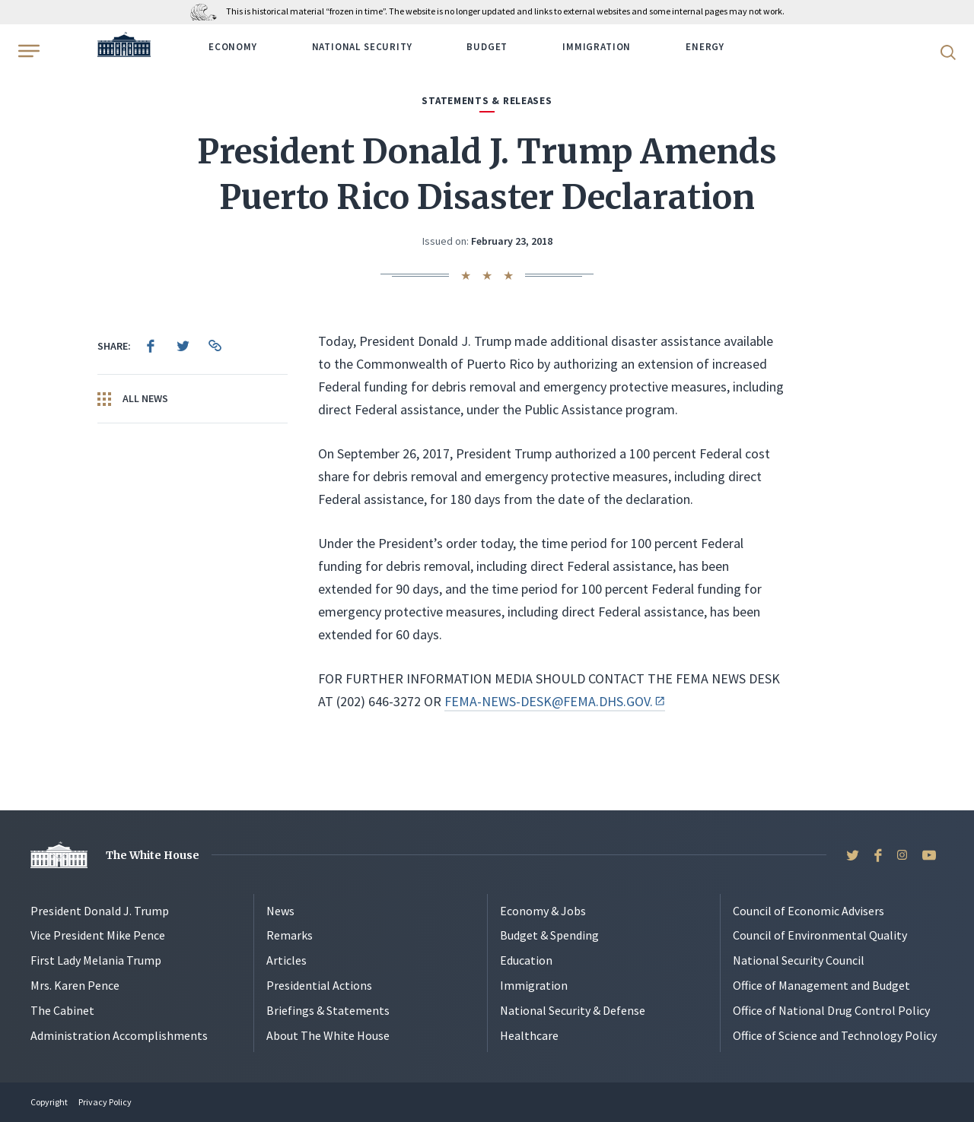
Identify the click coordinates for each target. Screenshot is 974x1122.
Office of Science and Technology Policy (835, 1035)
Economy (232, 46)
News (280, 910)
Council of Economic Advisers (808, 910)
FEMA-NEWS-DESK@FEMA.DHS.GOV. (554, 701)
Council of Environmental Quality (820, 935)
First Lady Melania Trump (95, 960)
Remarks (289, 935)
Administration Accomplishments (119, 1035)
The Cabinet (62, 1010)
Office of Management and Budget (821, 985)
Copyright (49, 1102)
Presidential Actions (319, 985)
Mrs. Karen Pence (74, 985)
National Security (362, 46)
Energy (705, 46)
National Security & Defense (572, 1010)
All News (132, 399)
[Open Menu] (27, 51)
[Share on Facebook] (150, 345)
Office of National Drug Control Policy (831, 1010)
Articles (286, 960)
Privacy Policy (105, 1102)
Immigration (596, 46)
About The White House (328, 1035)
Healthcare (529, 1035)
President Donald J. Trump (99, 910)
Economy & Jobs (543, 910)
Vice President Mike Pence (97, 935)
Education (526, 960)
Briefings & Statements (328, 1010)
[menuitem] (150, 345)
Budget (487, 46)
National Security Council (798, 960)
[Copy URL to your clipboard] (214, 345)
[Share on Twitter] (182, 345)
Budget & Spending (549, 935)
